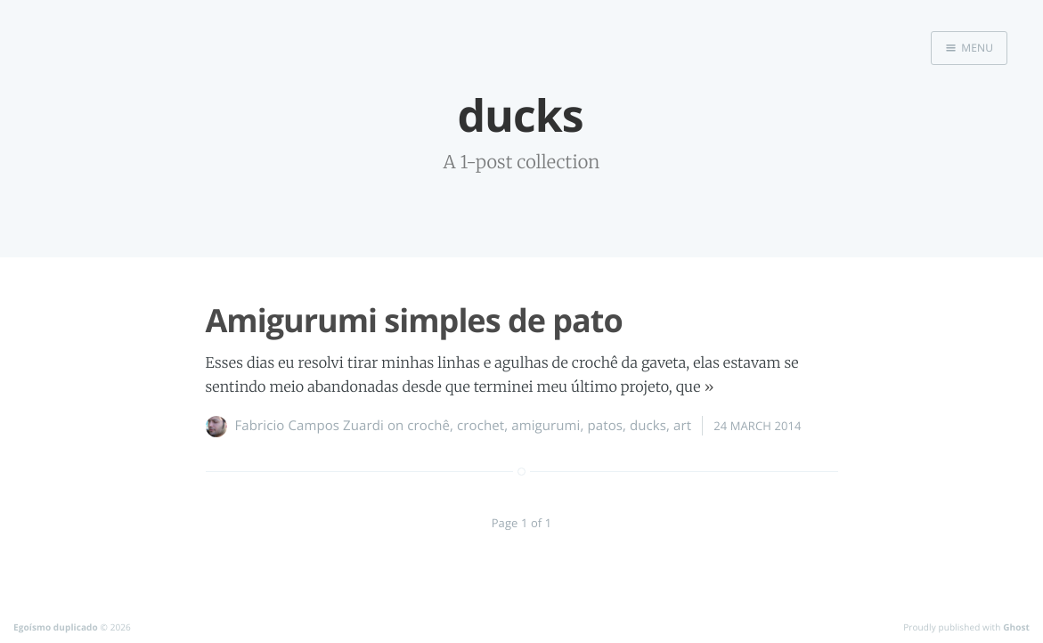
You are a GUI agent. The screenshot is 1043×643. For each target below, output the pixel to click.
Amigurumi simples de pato (414, 320)
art (682, 426)
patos (605, 426)
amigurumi (545, 426)
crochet (480, 426)
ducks (648, 426)
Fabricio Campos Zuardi (309, 426)
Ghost (1016, 627)
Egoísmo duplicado (55, 627)
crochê (428, 426)
